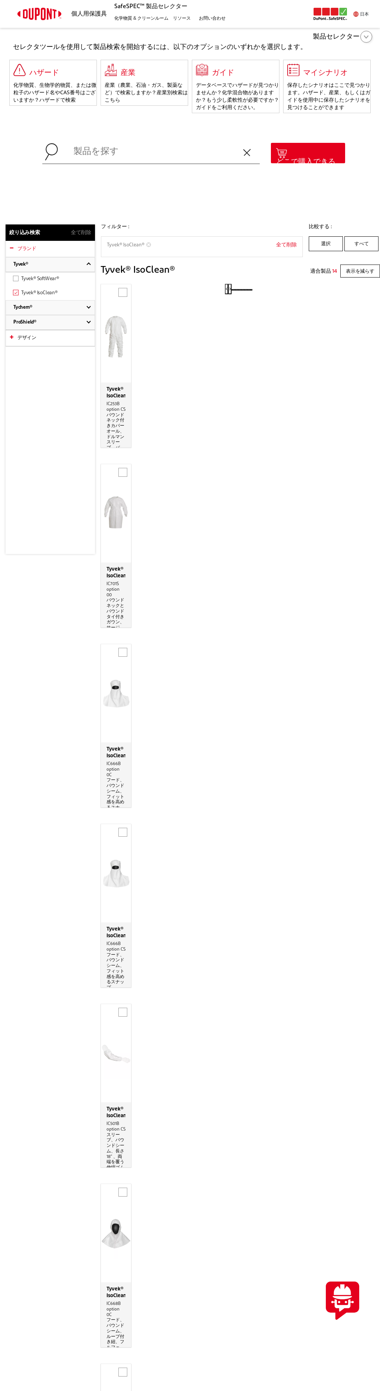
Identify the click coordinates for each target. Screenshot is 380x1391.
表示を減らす (360, 271)
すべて (361, 244)
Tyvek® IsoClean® (35, 292)
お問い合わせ (342, 1212)
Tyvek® (20, 264)
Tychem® (22, 307)
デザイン (26, 337)
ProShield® (24, 322)
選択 (326, 244)
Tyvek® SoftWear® (36, 278)
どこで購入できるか (305, 166)
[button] (140, 18)
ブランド (26, 248)
